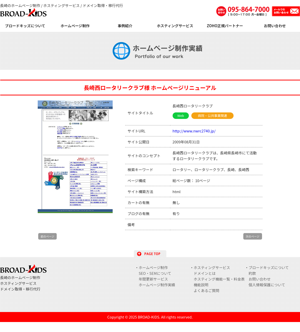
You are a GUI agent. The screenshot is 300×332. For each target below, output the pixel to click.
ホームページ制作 (75, 25)
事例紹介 (125, 25)
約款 (252, 273)
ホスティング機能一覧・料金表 (219, 279)
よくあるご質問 (206, 290)
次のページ (253, 236)
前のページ (47, 236)
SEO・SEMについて (155, 273)
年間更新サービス (153, 279)
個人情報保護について (267, 284)
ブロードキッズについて (25, 25)
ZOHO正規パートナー (225, 25)
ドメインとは (205, 273)
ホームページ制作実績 (157, 284)
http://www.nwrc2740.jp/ (194, 130)
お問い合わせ (275, 25)
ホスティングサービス (175, 25)
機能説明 (201, 284)
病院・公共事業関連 (212, 115)
